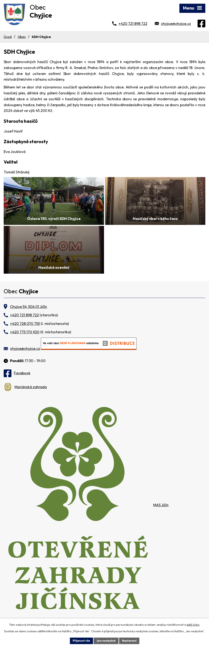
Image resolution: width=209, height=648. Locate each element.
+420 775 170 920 (24, 332)
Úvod (8, 37)
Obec (22, 37)
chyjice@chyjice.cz (176, 23)
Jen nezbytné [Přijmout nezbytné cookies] (106, 640)
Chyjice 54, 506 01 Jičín (28, 306)
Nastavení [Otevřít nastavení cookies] (129, 640)
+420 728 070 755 (25, 323)
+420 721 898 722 (132, 23)
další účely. (193, 625)
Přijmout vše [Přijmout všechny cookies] (81, 640)
